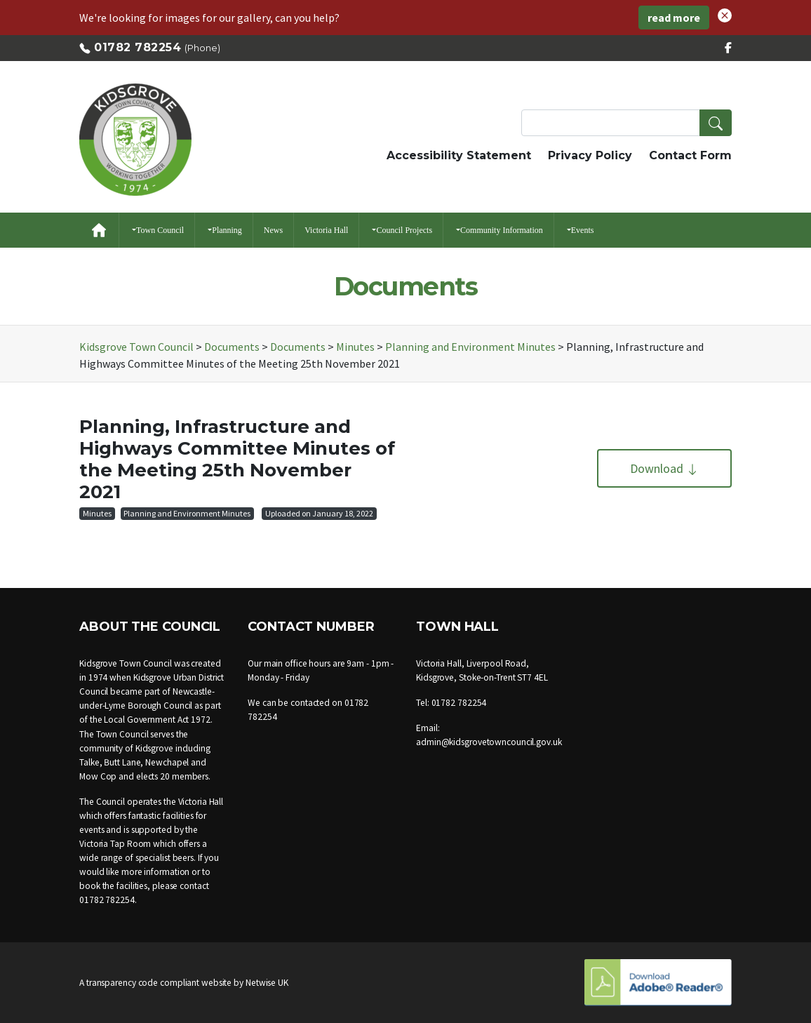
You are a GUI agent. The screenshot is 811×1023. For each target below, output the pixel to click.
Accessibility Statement (459, 155)
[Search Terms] (626, 122)
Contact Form (690, 155)
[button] (725, 14)
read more (674, 18)
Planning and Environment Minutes (186, 513)
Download (664, 468)
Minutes (97, 513)
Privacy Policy (590, 155)
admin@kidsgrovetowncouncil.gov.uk (489, 742)
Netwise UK (267, 983)
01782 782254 (137, 47)
